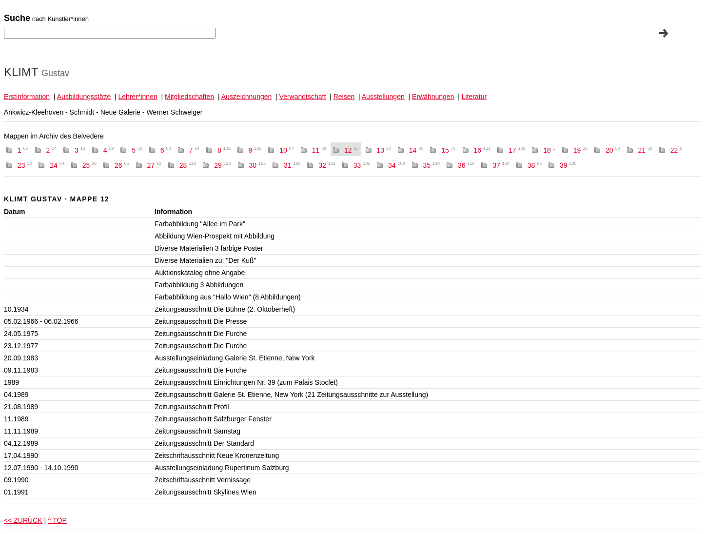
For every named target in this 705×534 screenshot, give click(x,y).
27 (154, 165)
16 (482, 150)
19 (580, 150)
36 (466, 165)
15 (448, 150)
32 (326, 165)
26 (122, 165)
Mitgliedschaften (189, 96)
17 (517, 150)
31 (292, 165)
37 (500, 165)
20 (613, 150)
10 (286, 150)
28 (187, 165)
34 (396, 165)
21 (645, 150)
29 (222, 165)
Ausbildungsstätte (84, 96)
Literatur (474, 96)
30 (257, 165)
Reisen (344, 96)
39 (568, 165)
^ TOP (57, 520)
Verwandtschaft (302, 96)
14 (416, 150)
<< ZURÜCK (23, 520)
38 (535, 165)
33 (362, 165)
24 (57, 165)
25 (89, 165)
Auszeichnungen (246, 96)
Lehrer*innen (137, 96)
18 (549, 150)
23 (25, 165)
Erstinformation (27, 96)
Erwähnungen (433, 96)
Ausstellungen (383, 96)
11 (319, 150)
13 (383, 150)
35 (431, 165)
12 (351, 150)
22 (676, 150)
